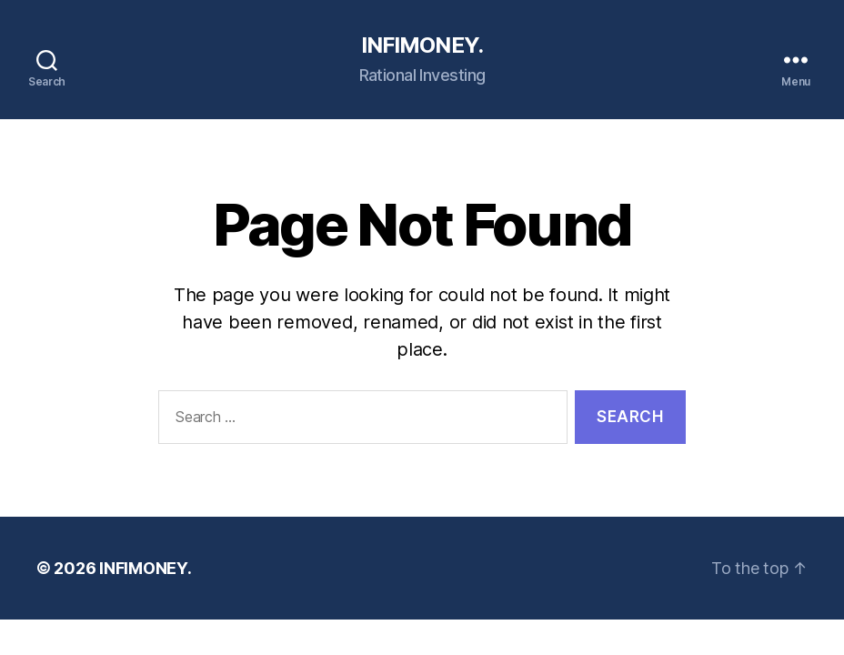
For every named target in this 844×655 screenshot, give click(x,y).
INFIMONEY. (421, 45)
